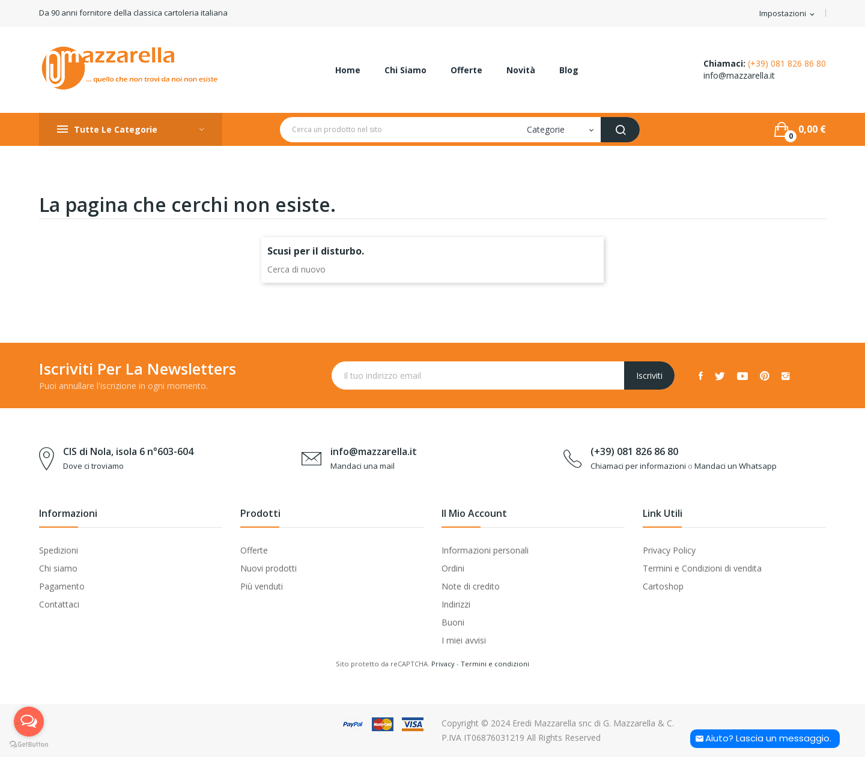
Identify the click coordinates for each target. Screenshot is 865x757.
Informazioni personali (485, 550)
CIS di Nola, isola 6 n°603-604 (128, 451)
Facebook (701, 376)
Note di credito (471, 586)
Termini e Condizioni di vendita (702, 568)
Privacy (443, 663)
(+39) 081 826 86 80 (787, 63)
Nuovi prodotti (268, 568)
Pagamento (62, 586)
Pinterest (764, 376)
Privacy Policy (669, 550)
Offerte (254, 550)
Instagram (786, 376)
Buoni (453, 622)
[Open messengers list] (29, 722)
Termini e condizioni (495, 663)
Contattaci (59, 604)
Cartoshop (663, 586)
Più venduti (261, 586)
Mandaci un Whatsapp (735, 465)
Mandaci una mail (362, 465)
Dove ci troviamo (93, 465)
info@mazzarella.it (739, 75)
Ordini (453, 568)
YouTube (742, 376)
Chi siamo (58, 568)
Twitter (720, 376)
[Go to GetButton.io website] (29, 745)
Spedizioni (58, 550)
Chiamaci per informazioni (638, 465)
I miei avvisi (464, 640)
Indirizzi (456, 604)
